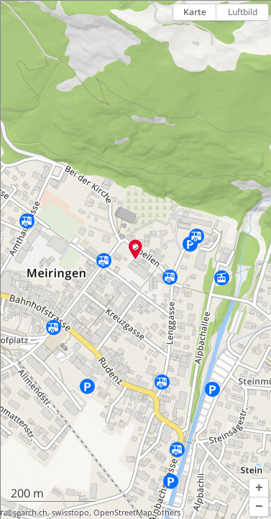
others (168, 512)
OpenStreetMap (122, 512)
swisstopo (70, 512)
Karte (194, 12)
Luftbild (242, 12)
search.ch (30, 512)
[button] (258, 488)
